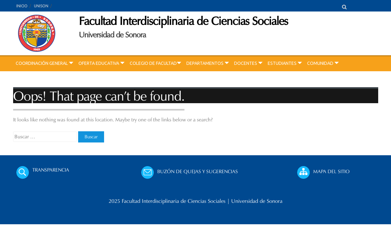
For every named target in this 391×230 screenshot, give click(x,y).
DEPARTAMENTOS (207, 63)
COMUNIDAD (323, 63)
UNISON (41, 6)
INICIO (22, 6)
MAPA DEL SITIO (331, 171)
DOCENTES (248, 63)
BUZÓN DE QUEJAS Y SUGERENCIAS (197, 171)
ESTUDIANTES (285, 63)
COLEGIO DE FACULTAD (155, 63)
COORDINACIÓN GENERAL (44, 63)
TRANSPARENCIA (50, 170)
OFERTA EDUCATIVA (101, 63)
